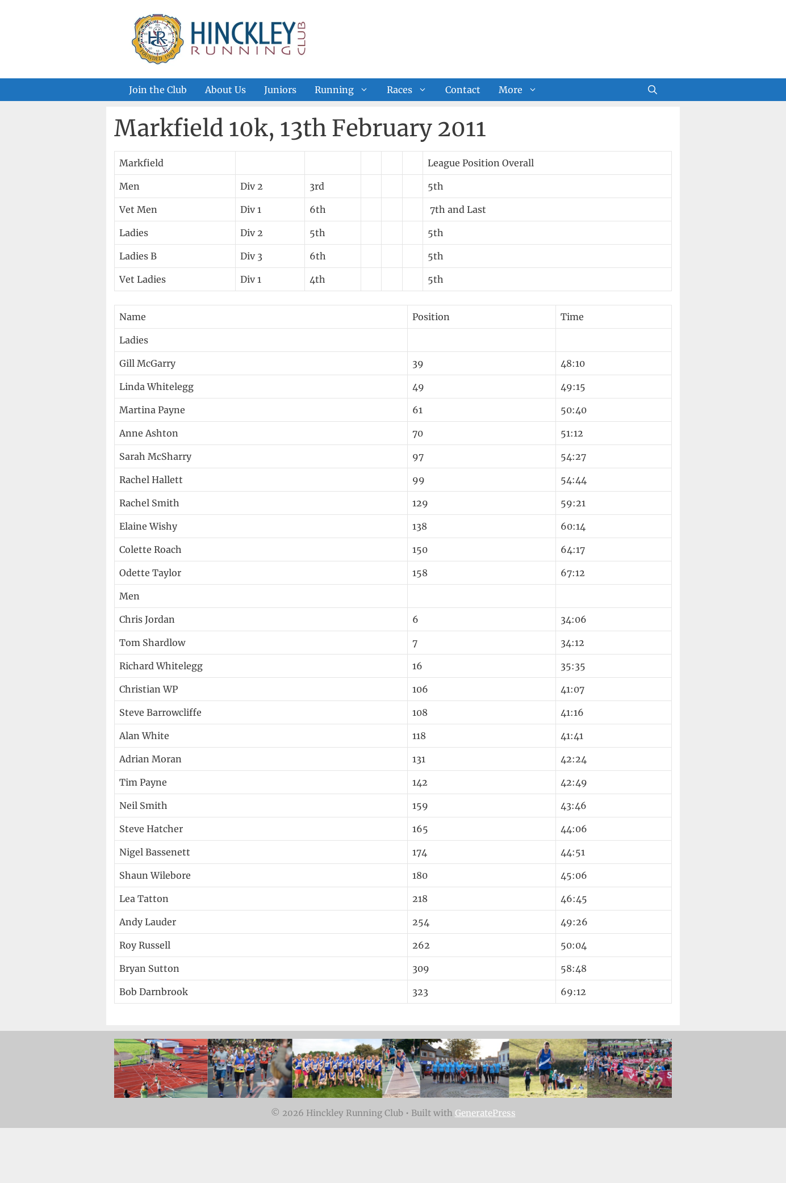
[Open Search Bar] (652, 89)
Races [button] (411, 89)
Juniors (280, 89)
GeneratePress (485, 1113)
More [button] (522, 89)
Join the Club (158, 89)
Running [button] (346, 89)
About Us (225, 89)
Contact (462, 89)
